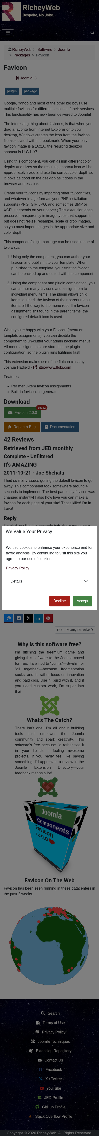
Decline (59, 601)
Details (16, 581)
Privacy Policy (17, 568)
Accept (82, 601)
